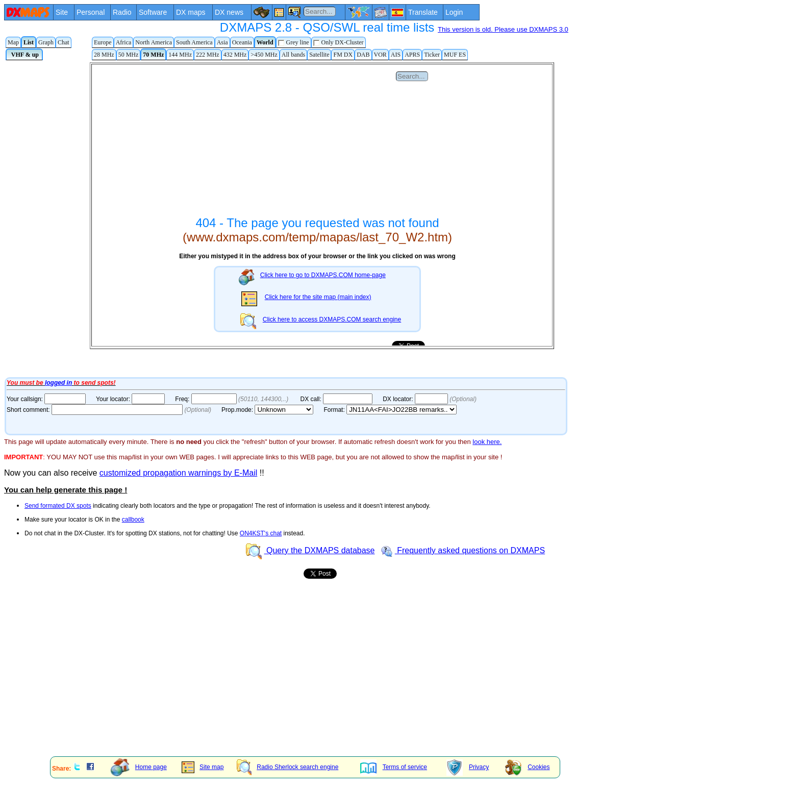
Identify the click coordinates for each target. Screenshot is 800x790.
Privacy (467, 767)
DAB (363, 54)
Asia (222, 42)
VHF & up (24, 54)
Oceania (242, 42)
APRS (412, 54)
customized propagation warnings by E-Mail (178, 472)
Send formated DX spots (57, 505)
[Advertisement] (310, 677)
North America (153, 42)
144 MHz (180, 54)
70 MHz (153, 54)
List (28, 42)
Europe (103, 42)
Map (13, 42)
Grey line (293, 42)
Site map (202, 767)
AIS (396, 54)
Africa (124, 42)
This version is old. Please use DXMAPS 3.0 (503, 29)
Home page (139, 767)
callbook (133, 519)
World (265, 42)
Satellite (319, 54)
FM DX (343, 54)
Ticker (432, 54)
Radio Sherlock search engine (287, 767)
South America (194, 42)
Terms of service (393, 767)
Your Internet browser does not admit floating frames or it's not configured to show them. (284, 218)
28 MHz (104, 54)
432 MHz (235, 54)
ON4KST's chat (261, 533)
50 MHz (128, 54)
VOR (380, 54)
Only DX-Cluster (338, 42)
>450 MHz (264, 54)
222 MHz (207, 54)
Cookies (527, 767)
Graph (46, 42)
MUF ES (455, 54)
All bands (293, 54)
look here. (487, 442)
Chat (63, 42)
